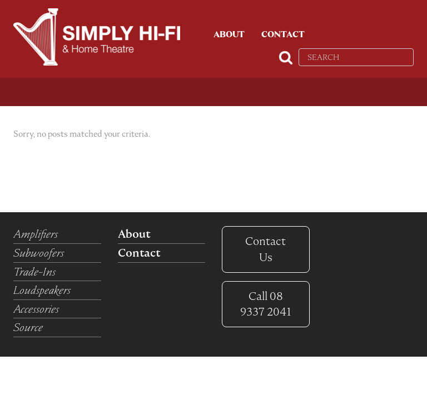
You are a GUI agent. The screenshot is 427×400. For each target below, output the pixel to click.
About (229, 34)
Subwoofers (38, 252)
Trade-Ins (34, 271)
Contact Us (265, 249)
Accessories (36, 309)
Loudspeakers (42, 290)
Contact (283, 34)
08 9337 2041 (265, 304)
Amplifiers (35, 234)
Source (28, 327)
